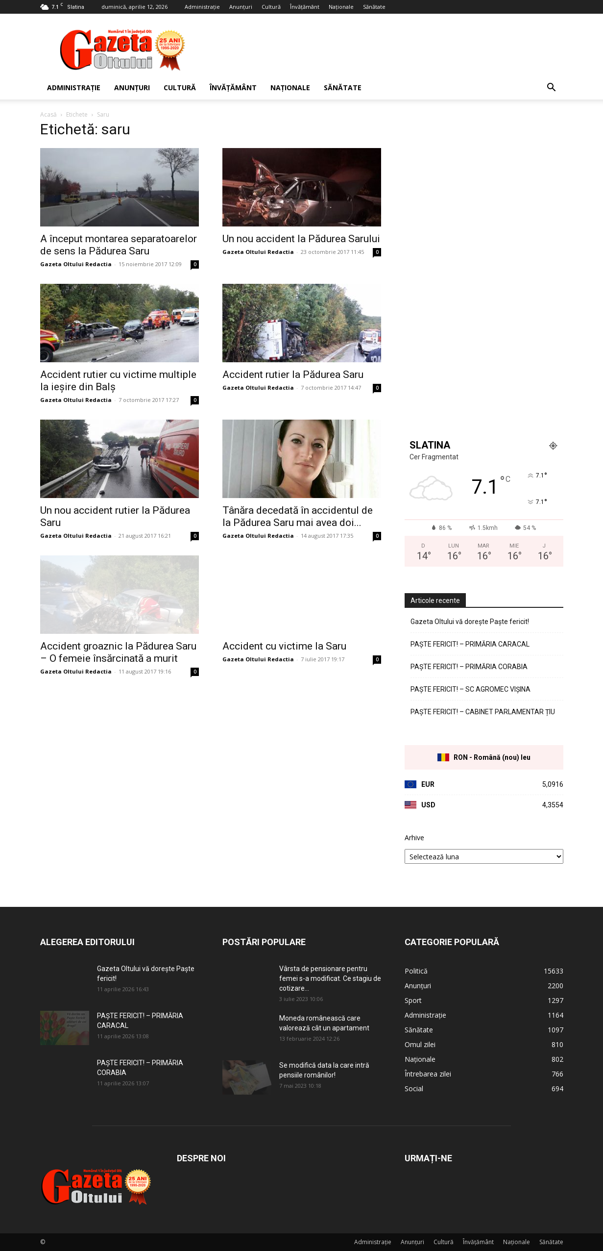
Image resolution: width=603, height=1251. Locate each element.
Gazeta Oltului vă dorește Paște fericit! (469, 622)
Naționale (341, 6)
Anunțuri (240, 6)
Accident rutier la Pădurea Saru (292, 374)
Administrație (202, 6)
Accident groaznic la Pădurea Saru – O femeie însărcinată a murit (118, 652)
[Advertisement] (385, 49)
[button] (551, 88)
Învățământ (304, 6)
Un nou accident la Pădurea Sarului (301, 239)
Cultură (271, 6)
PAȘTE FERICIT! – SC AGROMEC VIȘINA (470, 689)
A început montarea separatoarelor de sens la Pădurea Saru (118, 245)
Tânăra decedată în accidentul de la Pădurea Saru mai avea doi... (297, 516)
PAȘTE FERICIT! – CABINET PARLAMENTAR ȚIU (482, 712)
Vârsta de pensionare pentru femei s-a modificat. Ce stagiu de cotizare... (330, 978)
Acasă (48, 114)
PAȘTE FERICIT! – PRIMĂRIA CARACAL (470, 644)
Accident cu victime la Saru (284, 646)
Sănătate (374, 6)
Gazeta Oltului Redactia (76, 264)
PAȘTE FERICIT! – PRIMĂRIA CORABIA (469, 667)
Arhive (414, 837)
